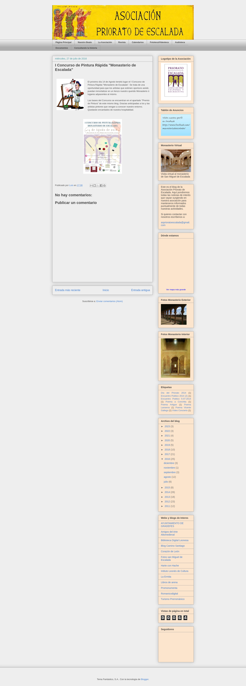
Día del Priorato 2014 (173, 393)
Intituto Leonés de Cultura (174, 571)
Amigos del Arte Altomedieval (169, 533)
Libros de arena (169, 582)
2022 (168, 431)
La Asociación (105, 42)
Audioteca (180, 42)
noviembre (170, 467)
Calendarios (138, 42)
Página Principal (63, 42)
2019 (168, 445)
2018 (168, 449)
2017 (168, 454)
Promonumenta (169, 588)
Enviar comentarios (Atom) (109, 301)
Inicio (106, 290)
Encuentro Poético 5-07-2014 (176, 399)
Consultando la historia (85, 48)
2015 (168, 487)
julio (166, 481)
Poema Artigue (169, 404)
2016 (168, 459)
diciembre (169, 463)
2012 (168, 501)
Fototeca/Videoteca (159, 42)
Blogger (144, 679)
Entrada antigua (140, 290)
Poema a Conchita (176, 402)
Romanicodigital (169, 593)
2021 (168, 435)
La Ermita (166, 576)
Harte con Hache (170, 565)
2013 (168, 497)
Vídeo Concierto (180, 410)
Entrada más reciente (67, 290)
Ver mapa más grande (176, 289)
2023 (168, 426)
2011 (168, 506)
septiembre (170, 472)
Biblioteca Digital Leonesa (174, 540)
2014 (168, 492)
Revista (122, 42)
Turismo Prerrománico (172, 599)
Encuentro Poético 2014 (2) (174, 396)
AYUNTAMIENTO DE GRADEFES (172, 524)
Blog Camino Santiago (173, 545)
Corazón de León (170, 551)
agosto (168, 477)
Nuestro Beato (85, 42)
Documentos (62, 48)
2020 (168, 440)
